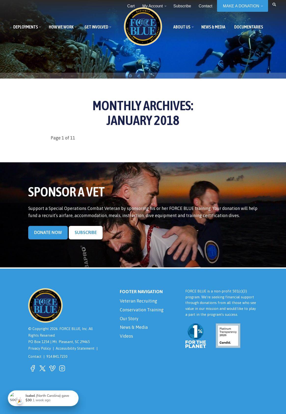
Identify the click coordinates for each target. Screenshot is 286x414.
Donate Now (48, 232)
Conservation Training (141, 309)
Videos (126, 336)
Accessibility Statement (75, 348)
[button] (274, 4)
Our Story (129, 318)
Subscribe (86, 232)
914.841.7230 (57, 356)
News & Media (134, 327)
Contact (34, 356)
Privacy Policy (39, 348)
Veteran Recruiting (138, 301)
